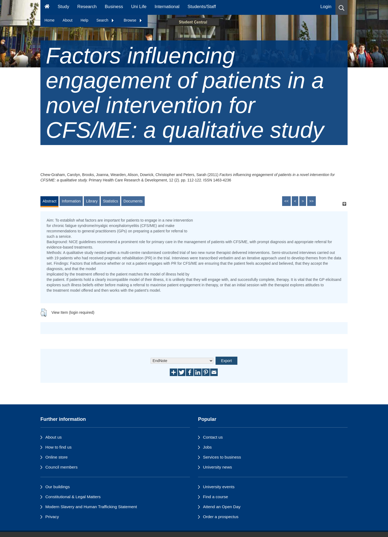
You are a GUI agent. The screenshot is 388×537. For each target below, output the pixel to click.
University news (217, 467)
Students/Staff (202, 6)
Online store (56, 457)
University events (218, 486)
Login (325, 6)
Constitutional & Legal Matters (73, 496)
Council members (61, 467)
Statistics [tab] (110, 201)
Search (105, 20)
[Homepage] (47, 7)
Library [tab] (92, 201)
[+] (344, 204)
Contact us (213, 437)
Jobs (207, 447)
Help (84, 20)
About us (53, 437)
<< (286, 201)
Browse (133, 20)
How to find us (58, 447)
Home (49, 20)
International (167, 6)
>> (311, 201)
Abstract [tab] (49, 201)
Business (114, 6)
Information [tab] (71, 201)
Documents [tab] (133, 201)
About (67, 20)
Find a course (215, 496)
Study (63, 6)
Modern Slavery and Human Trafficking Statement (91, 506)
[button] (341, 7)
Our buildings (57, 486)
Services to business (222, 457)
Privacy (52, 516)
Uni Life (139, 6)
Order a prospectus (220, 516)
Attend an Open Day (221, 506)
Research (87, 6)
